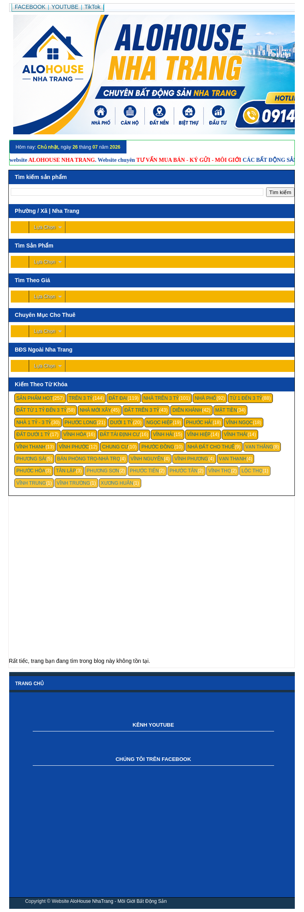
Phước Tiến (144, 471)
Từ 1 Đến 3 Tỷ (246, 398)
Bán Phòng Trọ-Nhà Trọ (88, 459)
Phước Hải (199, 422)
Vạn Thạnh (233, 459)
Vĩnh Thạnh (30, 447)
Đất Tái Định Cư (120, 434)
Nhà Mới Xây (95, 410)
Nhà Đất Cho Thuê (211, 447)
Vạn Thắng (259, 447)
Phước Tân (183, 471)
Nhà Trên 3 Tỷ (161, 398)
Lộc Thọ (251, 471)
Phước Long (81, 422)
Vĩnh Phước (74, 447)
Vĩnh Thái (235, 434)
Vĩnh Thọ (219, 471)
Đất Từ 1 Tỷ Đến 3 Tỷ (41, 410)
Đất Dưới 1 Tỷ (33, 434)
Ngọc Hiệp (159, 422)
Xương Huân (117, 483)
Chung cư (115, 447)
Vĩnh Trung (31, 483)
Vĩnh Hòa (75, 434)
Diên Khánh (187, 410)
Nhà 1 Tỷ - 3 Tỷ (33, 422)
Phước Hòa (30, 471)
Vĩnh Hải (163, 434)
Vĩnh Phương (191, 459)
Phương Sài (31, 459)
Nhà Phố (205, 398)
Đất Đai (118, 398)
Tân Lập (66, 471)
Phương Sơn (103, 471)
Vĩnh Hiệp (199, 434)
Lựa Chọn (44, 227)
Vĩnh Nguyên (147, 459)
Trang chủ (29, 683)
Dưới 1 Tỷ (121, 422)
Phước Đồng (157, 447)
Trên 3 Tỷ (81, 398)
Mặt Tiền (226, 410)
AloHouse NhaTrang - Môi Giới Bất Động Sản (118, 901)
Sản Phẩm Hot (34, 398)
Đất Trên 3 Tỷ (141, 410)
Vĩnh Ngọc (239, 422)
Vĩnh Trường (73, 483)
